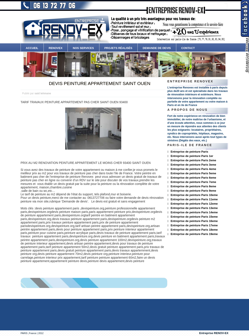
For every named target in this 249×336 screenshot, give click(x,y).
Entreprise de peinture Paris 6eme (193, 177)
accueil (32, 48)
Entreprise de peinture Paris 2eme (193, 160)
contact (188, 48)
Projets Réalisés (118, 48)
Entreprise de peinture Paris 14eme (194, 212)
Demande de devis (157, 48)
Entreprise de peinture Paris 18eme (194, 229)
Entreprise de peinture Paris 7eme (193, 182)
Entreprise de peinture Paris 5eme (193, 173)
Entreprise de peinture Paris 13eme (194, 208)
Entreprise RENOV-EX (213, 333)
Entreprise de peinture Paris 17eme (194, 225)
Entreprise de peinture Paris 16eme (194, 221)
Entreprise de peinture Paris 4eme (193, 169)
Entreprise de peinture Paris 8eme (193, 186)
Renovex (56, 48)
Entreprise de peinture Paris (189, 151)
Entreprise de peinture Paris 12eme (194, 203)
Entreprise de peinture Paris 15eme (194, 216)
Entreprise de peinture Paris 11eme (194, 199)
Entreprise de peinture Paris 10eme (194, 195)
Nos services (83, 48)
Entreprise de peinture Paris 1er (192, 156)
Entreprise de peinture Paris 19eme (194, 234)
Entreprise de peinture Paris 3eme (193, 164)
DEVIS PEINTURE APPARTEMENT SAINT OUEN (99, 83)
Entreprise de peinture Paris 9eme (193, 190)
